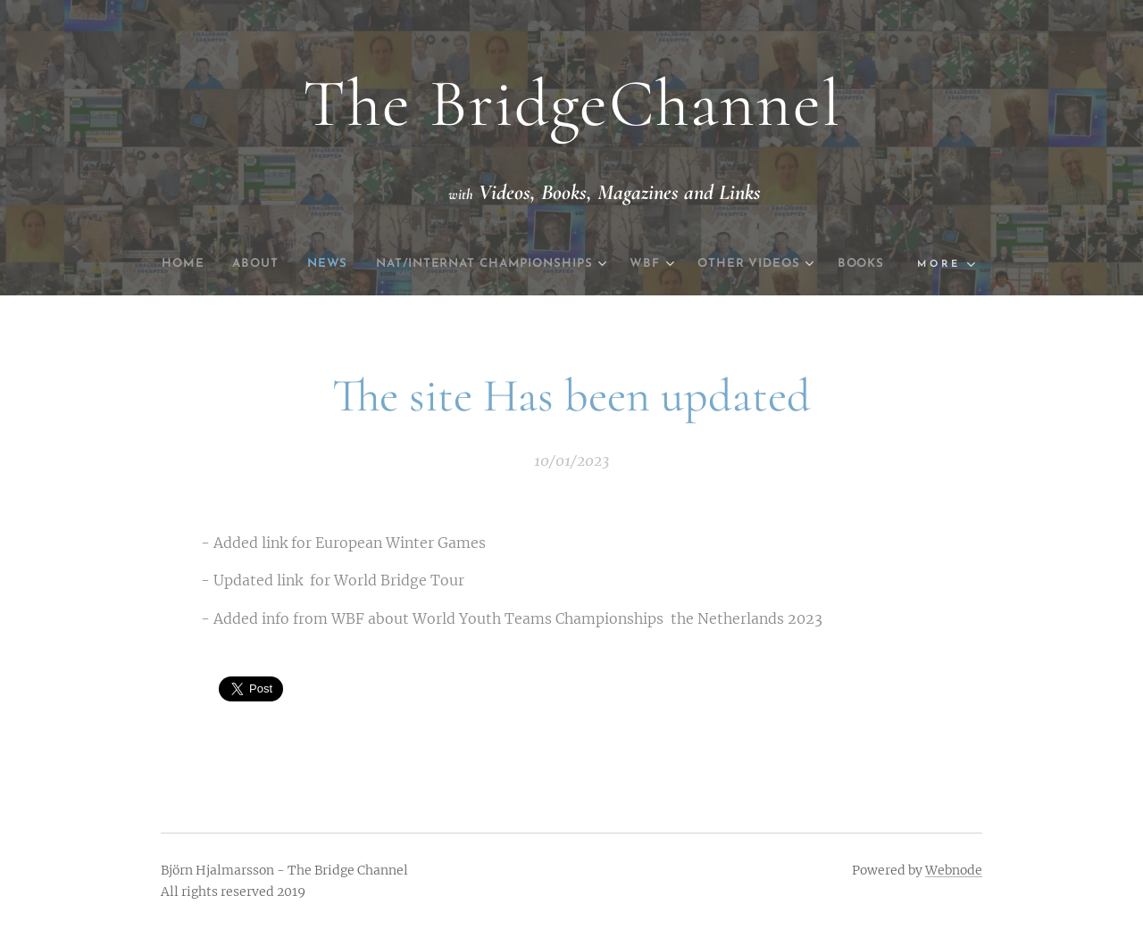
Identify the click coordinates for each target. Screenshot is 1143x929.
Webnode (953, 870)
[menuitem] (194, 264)
